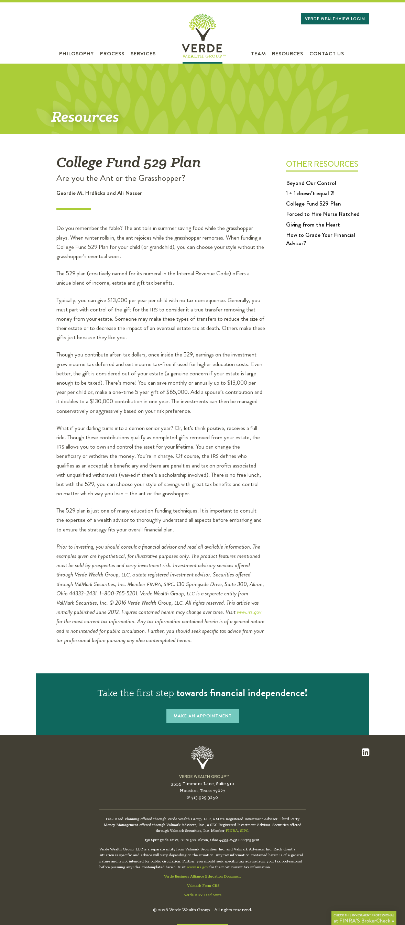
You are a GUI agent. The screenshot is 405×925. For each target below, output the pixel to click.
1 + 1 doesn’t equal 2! (310, 193)
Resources (287, 53)
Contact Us (326, 53)
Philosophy (76, 53)
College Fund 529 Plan (313, 203)
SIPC (244, 831)
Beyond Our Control (311, 183)
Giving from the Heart (313, 224)
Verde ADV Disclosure (202, 895)
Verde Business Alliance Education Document (202, 876)
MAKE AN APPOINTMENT (203, 716)
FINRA (232, 831)
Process (112, 53)
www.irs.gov (249, 612)
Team (258, 53)
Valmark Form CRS (203, 886)
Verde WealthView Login (335, 19)
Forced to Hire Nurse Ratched (323, 214)
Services (143, 53)
